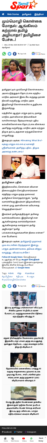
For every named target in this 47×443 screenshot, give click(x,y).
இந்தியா (39, 14)
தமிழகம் (26, 14)
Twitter (18, 432)
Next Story (40, 439)
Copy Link (22, 53)
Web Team (35, 45)
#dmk (11, 273)
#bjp (19, 273)
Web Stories (13, 14)
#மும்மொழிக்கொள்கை (14, 279)
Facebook (7, 432)
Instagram (30, 432)
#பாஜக (30, 276)
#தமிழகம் (6, 48)
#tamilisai (29, 273)
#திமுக (19, 276)
